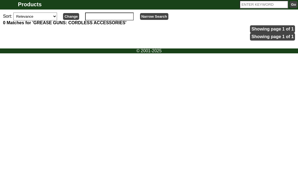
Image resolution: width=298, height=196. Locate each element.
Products (30, 4)
